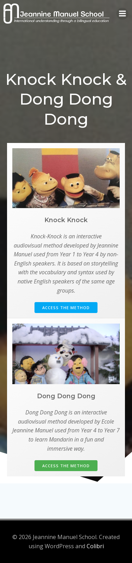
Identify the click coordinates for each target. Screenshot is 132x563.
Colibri (95, 546)
